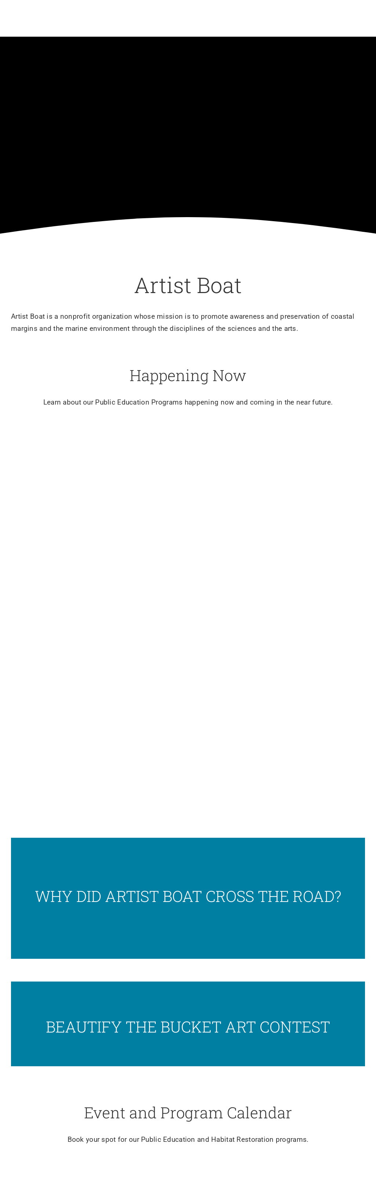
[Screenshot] (188, 898)
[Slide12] (188, 1024)
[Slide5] (188, 465)
